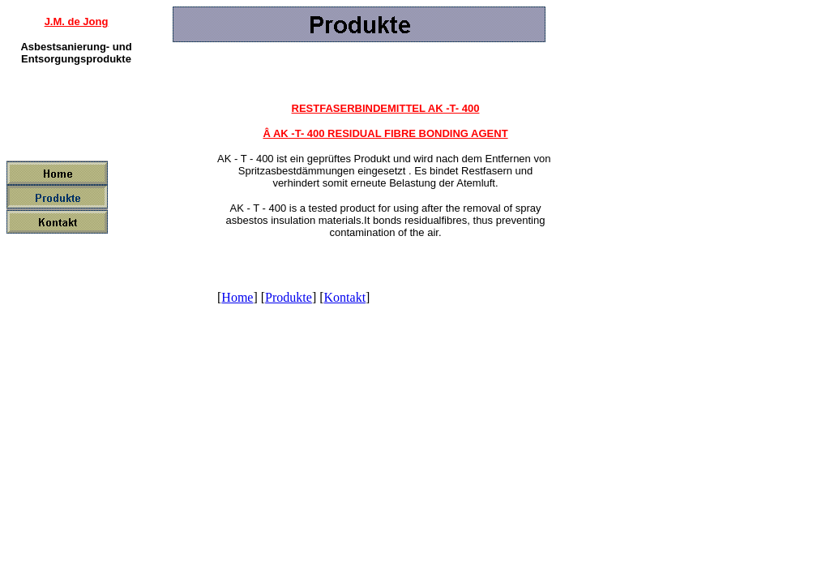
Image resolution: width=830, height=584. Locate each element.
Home (237, 297)
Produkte (288, 297)
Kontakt (345, 297)
